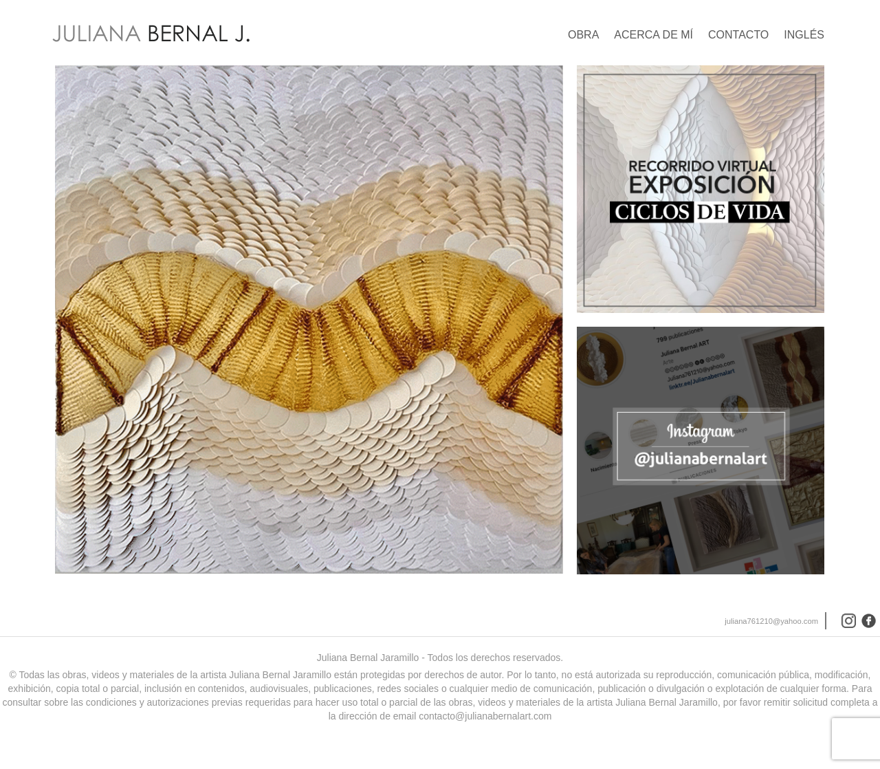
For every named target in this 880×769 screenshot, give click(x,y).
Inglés (804, 35)
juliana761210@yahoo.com (771, 624)
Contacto (738, 35)
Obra (583, 35)
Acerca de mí (653, 35)
